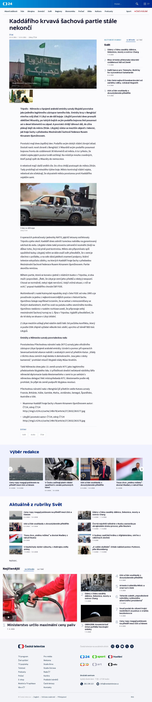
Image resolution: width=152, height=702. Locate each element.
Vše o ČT (21, 687)
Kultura (98, 11)
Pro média (48, 656)
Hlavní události (11, 11)
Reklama (47, 660)
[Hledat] (137, 4)
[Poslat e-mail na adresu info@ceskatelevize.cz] (107, 683)
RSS (132, 697)
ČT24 (11, 35)
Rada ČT (47, 671)
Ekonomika (70, 11)
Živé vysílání (23, 660)
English (36, 697)
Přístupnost (62, 697)
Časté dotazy (49, 683)
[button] (58, 203)
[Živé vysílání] (141, 11)
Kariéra (47, 675)
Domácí (41, 11)
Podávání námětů (51, 679)
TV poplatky (23, 664)
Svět (50, 11)
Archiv (33, 434)
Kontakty (47, 687)
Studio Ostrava (50, 668)
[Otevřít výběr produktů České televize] (146, 4)
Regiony (58, 11)
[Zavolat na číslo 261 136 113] (86, 683)
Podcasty (109, 11)
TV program (23, 656)
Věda (89, 11)
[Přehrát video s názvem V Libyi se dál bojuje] (58, 203)
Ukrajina (31, 11)
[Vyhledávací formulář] (126, 4)
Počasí (81, 11)
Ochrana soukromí (48, 697)
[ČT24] (7, 3)
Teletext (21, 668)
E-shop (21, 679)
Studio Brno (48, 664)
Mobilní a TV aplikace (27, 683)
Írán (22, 11)
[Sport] (129, 11)
